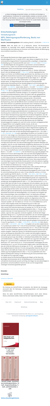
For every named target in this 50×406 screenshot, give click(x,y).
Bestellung (20, 9)
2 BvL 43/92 (31, 174)
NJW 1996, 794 (22, 224)
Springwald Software (32, 316)
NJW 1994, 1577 (40, 174)
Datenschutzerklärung (32, 25)
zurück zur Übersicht (7, 278)
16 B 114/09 (32, 85)
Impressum (18, 302)
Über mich (8, 302)
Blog (41, 302)
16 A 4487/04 (11, 87)
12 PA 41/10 (45, 42)
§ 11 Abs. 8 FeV (24, 72)
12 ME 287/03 (26, 222)
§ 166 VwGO (33, 63)
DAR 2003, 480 (36, 222)
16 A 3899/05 (40, 87)
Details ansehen (19, 25)
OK (12, 25)
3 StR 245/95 (13, 224)
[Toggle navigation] (47, 2)
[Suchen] (34, 9)
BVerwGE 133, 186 (11, 133)
